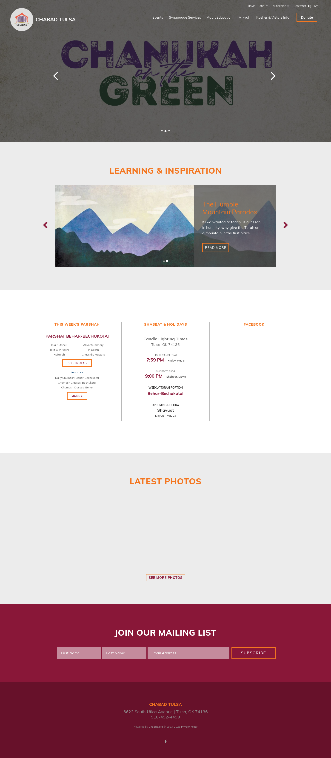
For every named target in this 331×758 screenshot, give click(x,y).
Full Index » (77, 363)
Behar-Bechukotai (165, 393)
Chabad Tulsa (56, 19)
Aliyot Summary (93, 345)
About (264, 6)
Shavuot (165, 410)
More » (77, 396)
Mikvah (244, 17)
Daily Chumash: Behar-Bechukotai (77, 377)
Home (251, 6)
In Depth (93, 349)
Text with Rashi (59, 349)
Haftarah (59, 354)
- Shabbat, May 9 (165, 376)
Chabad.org (156, 726)
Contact (300, 6)
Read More (215, 248)
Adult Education (220, 17)
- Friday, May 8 (165, 360)
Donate (307, 17)
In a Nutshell (59, 345)
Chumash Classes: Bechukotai (77, 382)
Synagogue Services (185, 17)
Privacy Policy (189, 726)
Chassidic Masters (93, 354)
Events (157, 17)
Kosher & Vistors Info (272, 17)
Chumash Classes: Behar (77, 387)
